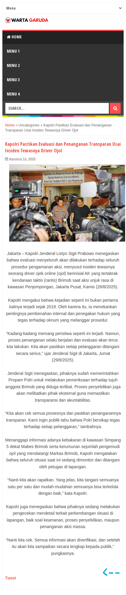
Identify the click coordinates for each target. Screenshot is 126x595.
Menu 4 (13, 94)
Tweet (10, 578)
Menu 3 (13, 79)
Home (14, 37)
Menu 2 (13, 65)
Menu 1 (13, 51)
